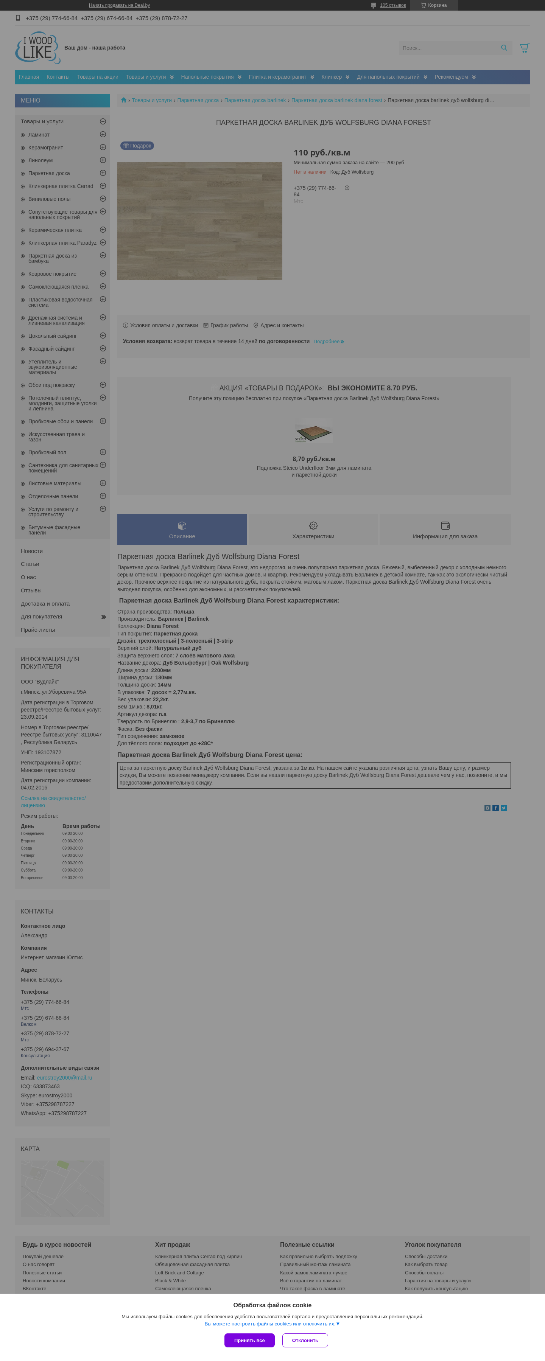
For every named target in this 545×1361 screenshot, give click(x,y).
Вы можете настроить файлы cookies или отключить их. (269, 1324)
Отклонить (305, 1340)
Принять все (249, 1340)
